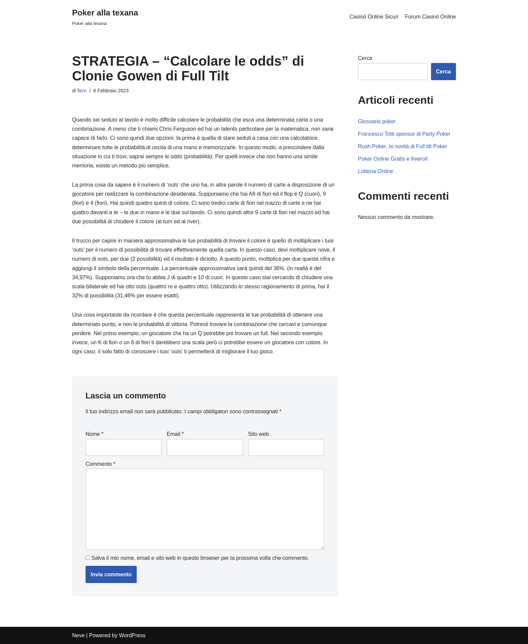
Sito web (258, 434)
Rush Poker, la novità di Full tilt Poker (402, 146)
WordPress (132, 635)
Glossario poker (377, 121)
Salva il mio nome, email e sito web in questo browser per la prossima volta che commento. (200, 558)
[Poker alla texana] (105, 16)
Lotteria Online (375, 171)
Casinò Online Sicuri (374, 17)
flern (82, 90)
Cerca (365, 58)
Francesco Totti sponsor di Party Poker (404, 134)
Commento (101, 464)
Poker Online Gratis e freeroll (392, 159)
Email (175, 434)
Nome (94, 434)
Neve (78, 635)
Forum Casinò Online (430, 17)
